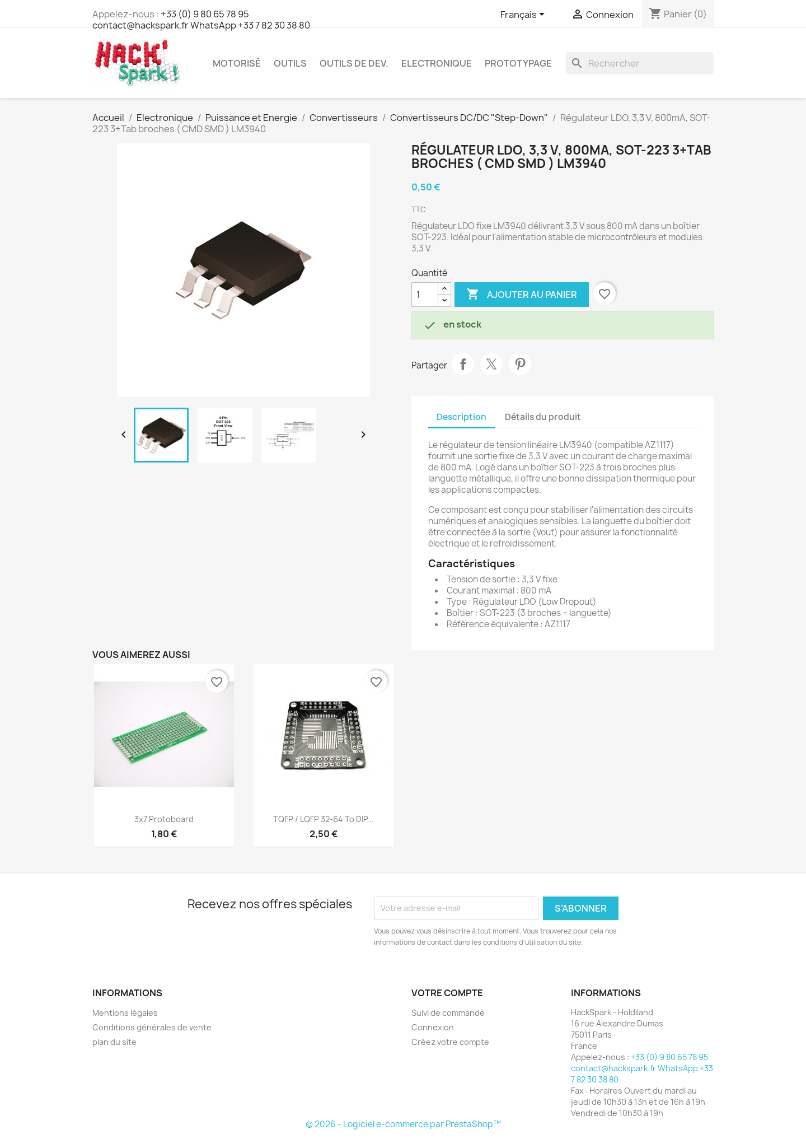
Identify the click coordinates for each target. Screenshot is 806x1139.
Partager (463, 364)
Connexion (432, 1027)
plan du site (114, 1042)
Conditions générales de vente (152, 1027)
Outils (290, 63)
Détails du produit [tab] (543, 417)
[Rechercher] (640, 63)
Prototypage (518, 63)
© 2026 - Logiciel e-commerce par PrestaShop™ (403, 1124)
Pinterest (520, 364)
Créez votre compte (450, 1042)
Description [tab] (461, 417)
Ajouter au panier (521, 294)
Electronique (436, 63)
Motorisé (237, 63)
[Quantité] (424, 294)
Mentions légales (125, 1012)
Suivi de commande (448, 1012)
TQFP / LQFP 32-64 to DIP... (323, 819)
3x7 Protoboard (164, 819)
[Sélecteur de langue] (524, 15)
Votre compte (447, 993)
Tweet (491, 364)
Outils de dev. (354, 63)
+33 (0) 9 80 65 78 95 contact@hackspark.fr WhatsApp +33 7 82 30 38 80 (201, 19)
